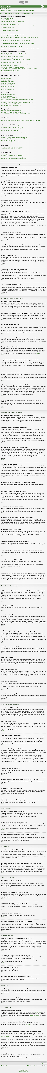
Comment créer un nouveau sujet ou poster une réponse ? (14, 53)
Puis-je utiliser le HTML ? (6, 78)
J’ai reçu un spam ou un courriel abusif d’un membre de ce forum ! (16, 113)
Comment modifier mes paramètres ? (9, 35)
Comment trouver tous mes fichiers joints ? (10, 148)
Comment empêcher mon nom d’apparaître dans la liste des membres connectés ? (20, 37)
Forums (10, 6)
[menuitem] (42, 6)
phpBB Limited (37, 1012)
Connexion (3, 8)
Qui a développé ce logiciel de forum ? (9, 154)
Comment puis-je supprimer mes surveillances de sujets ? (14, 142)
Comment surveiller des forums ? (8, 140)
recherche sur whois (5, 1036)
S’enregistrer (9, 8)
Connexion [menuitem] (44, 7)
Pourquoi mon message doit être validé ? (10, 70)
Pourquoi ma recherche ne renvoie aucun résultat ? (12, 127)
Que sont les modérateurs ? (7, 96)
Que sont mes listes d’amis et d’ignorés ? (10, 119)
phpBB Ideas (28, 1024)
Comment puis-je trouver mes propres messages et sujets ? (14, 132)
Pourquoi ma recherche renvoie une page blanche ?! (12, 129)
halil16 (28, 1069)
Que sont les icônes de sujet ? (7, 89)
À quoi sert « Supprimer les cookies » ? (9, 30)
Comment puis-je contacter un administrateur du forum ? (14, 158)
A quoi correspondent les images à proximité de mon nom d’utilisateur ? (17, 43)
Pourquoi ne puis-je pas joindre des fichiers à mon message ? (15, 64)
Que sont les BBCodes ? (6, 77)
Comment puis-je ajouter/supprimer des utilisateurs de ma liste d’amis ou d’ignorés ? (20, 120)
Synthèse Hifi (3, 6)
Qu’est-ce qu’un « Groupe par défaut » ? (10, 103)
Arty (21, 1069)
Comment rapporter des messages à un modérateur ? (13, 67)
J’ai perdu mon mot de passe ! (8, 27)
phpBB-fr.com (25, 1070)
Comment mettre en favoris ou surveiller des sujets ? (13, 138)
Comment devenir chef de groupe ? (9, 100)
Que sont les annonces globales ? (8, 83)
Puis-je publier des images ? (7, 81)
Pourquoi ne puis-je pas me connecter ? (10, 24)
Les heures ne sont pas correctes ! (8, 38)
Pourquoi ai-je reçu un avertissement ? (9, 65)
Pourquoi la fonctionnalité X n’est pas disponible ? (12, 155)
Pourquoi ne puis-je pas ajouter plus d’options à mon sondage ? (15, 59)
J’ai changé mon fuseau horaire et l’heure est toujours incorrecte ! (16, 40)
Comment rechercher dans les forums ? (10, 125)
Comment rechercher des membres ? (9, 130)
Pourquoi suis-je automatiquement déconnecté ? (12, 29)
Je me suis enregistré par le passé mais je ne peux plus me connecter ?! (17, 26)
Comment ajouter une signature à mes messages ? (12, 56)
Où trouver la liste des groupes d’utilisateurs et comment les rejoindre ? (17, 99)
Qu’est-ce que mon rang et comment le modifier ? (12, 46)
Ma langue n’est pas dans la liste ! (8, 42)
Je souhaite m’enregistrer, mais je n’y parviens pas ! (12, 21)
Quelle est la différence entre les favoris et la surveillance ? (14, 137)
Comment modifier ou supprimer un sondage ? (11, 61)
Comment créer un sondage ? (7, 58)
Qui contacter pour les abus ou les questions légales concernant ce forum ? (18, 157)
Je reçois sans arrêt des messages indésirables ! (12, 112)
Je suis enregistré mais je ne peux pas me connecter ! (13, 22)
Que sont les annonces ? (6, 84)
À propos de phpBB (34, 1015)
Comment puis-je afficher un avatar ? (9, 45)
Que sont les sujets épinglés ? (7, 86)
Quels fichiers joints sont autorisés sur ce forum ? (12, 147)
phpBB (37, 353)
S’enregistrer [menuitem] (46, 7)
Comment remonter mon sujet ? (8, 71)
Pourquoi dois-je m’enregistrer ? (8, 18)
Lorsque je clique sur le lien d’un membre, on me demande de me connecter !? (20, 48)
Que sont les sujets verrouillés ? (8, 87)
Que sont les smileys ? (6, 80)
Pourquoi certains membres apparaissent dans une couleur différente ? (17, 102)
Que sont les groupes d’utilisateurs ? (9, 97)
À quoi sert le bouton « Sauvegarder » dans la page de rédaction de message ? (19, 68)
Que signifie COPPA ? (5, 19)
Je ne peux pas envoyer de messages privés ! (11, 110)
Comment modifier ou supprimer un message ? (11, 55)
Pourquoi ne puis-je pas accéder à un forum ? (11, 62)
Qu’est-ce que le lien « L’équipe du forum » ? (11, 105)
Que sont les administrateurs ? (8, 94)
